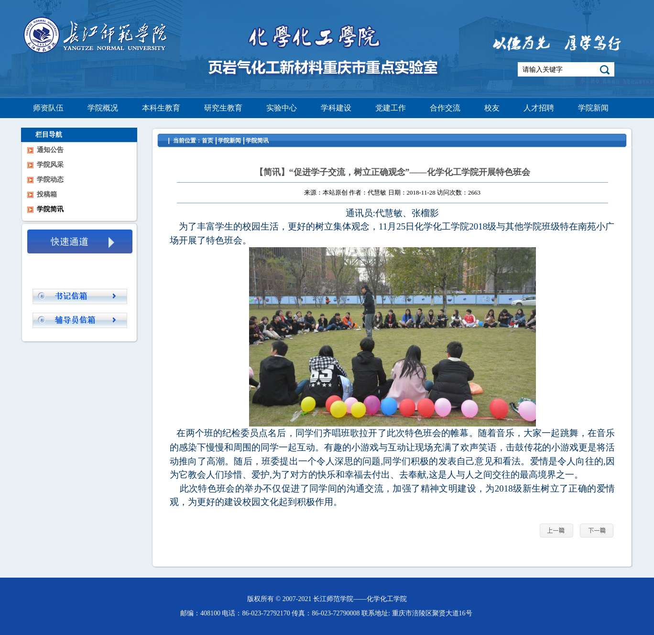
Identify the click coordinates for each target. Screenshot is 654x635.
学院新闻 (229, 140)
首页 (207, 140)
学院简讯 (257, 140)
